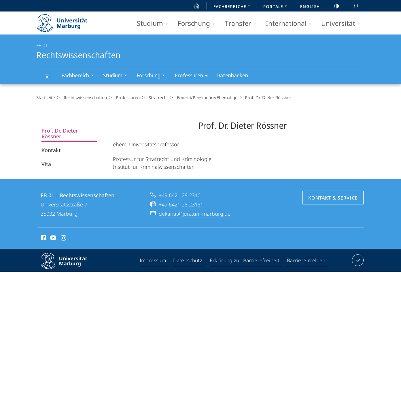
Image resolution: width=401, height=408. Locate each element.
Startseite (45, 97)
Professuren (193, 76)
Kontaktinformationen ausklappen (357, 260)
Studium (154, 23)
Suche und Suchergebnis (352, 6)
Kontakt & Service (333, 198)
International (290, 23)
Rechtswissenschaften (50, 78)
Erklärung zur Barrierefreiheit (245, 261)
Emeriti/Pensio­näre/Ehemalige (201, 97)
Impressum (154, 261)
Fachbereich (79, 76)
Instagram (63, 238)
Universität (342, 23)
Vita (46, 163)
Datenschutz (189, 261)
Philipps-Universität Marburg (69, 265)
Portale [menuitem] (276, 6)
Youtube (52, 238)
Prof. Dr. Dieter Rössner (59, 133)
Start (193, 6)
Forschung (198, 23)
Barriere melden (306, 261)
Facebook (42, 238)
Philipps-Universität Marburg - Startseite (67, 21)
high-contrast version (333, 6)
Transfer (242, 23)
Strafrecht (154, 97)
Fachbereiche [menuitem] (233, 6)
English (310, 6)
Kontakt (51, 150)
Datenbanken (232, 75)
